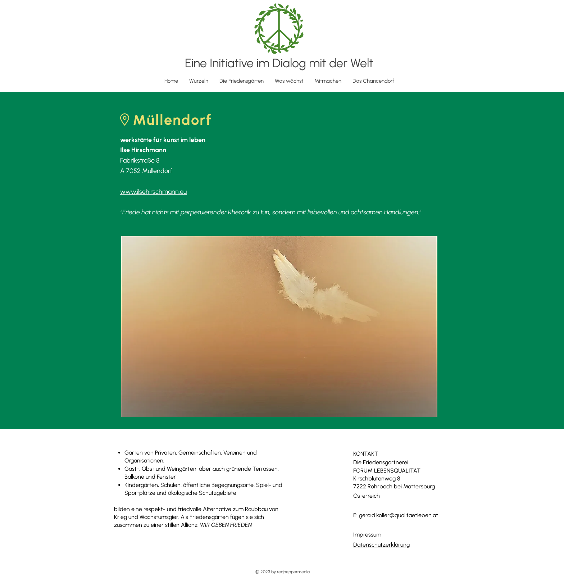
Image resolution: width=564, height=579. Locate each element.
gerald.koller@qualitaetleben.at (398, 515)
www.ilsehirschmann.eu (153, 192)
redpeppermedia (293, 571)
